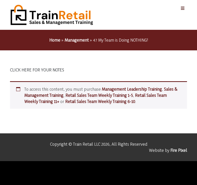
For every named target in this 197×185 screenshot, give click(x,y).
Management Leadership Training (132, 89)
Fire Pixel (178, 150)
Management (77, 40)
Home (54, 40)
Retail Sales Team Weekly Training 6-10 (100, 101)
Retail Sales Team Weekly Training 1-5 (99, 95)
